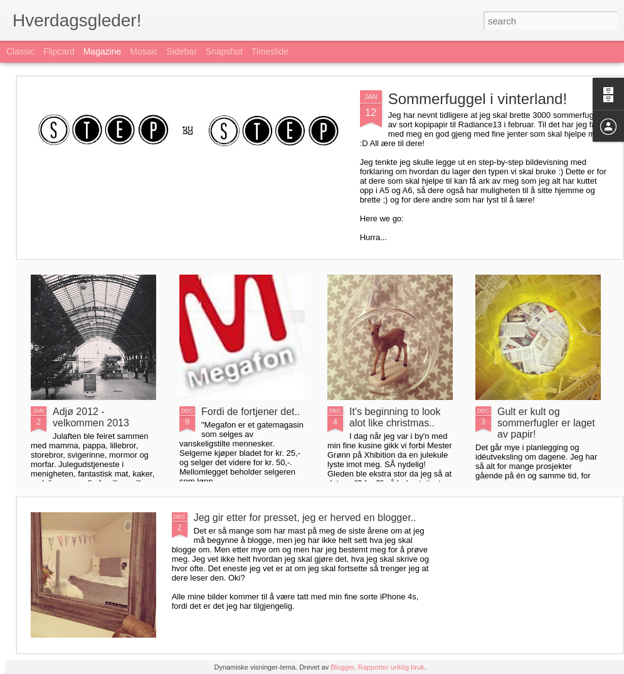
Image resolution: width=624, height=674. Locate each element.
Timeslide (269, 51)
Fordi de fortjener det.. (250, 411)
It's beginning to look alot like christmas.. (394, 417)
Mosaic (143, 51)
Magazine (102, 51)
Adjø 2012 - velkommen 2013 (91, 417)
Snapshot (224, 51)
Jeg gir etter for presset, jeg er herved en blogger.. (305, 517)
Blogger (342, 667)
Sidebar (182, 51)
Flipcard (59, 51)
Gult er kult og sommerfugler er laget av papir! (546, 423)
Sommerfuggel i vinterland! (477, 98)
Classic (20, 51)
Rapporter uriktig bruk (391, 667)
